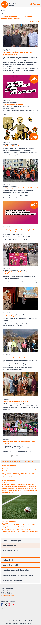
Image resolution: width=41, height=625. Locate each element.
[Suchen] (34, 4)
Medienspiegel (8, 560)
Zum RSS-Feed (35, 21)
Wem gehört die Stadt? (10, 565)
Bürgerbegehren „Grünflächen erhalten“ (16, 570)
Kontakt (5, 609)
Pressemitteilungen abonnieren (11, 550)
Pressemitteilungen (9, 546)
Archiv (4, 555)
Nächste (17, 456)
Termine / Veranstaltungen (12, 541)
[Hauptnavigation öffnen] (38, 3)
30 (13, 456)
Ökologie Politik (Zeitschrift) (12, 580)
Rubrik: (3, 10)
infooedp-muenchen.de (7, 595)
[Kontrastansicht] (30, 4)
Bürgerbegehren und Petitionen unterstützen (18, 575)
